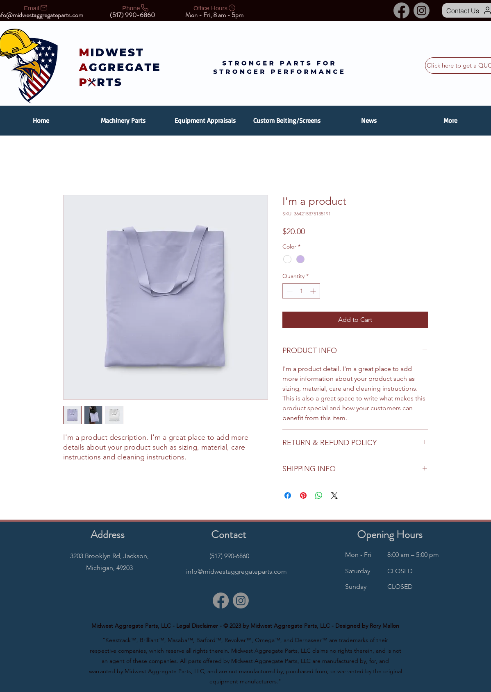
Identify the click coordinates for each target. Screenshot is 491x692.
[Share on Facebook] (288, 495)
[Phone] (135, 8)
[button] (123, 120)
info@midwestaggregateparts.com (236, 571)
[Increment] (314, 291)
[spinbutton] (301, 291)
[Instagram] (422, 10)
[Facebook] (401, 10)
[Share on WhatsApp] (319, 495)
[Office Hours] (215, 8)
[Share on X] (334, 495)
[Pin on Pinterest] (303, 495)
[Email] (36, 8)
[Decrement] (289, 291)
